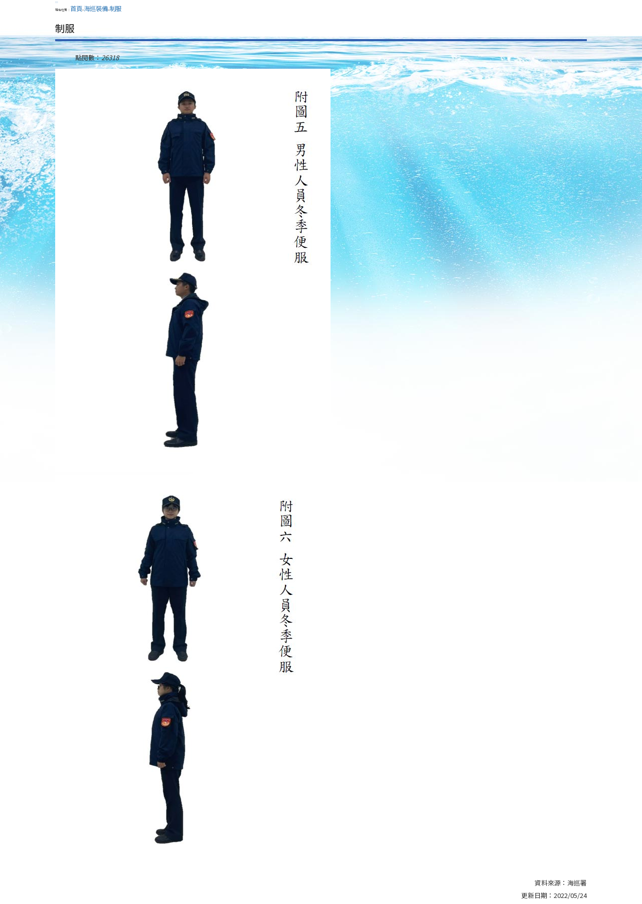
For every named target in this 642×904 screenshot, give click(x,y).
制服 (115, 8)
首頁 (76, 8)
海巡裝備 (96, 8)
